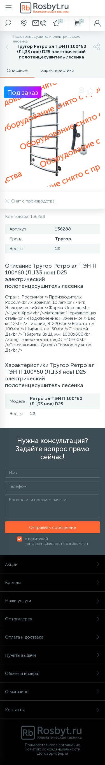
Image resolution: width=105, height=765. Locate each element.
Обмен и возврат (52, 673)
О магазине (52, 691)
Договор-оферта (52, 753)
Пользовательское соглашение (52, 745)
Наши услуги (52, 600)
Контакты (52, 709)
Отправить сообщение (52, 527)
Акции (52, 564)
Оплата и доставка (52, 637)
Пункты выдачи (52, 655)
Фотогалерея (52, 619)
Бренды (52, 582)
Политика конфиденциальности (52, 749)
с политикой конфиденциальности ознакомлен (56, 541)
